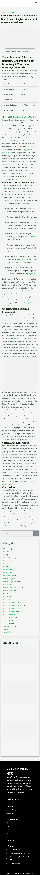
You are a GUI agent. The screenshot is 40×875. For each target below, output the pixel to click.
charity (27, 176)
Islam (5, 567)
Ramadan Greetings (10, 611)
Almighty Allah (7, 484)
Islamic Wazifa (8, 573)
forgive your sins (30, 274)
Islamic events (8, 570)
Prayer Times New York (11, 587)
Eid (4, 555)
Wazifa (5, 629)
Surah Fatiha (7, 623)
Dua (4, 552)
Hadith (5, 564)
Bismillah (6, 549)
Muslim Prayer (8, 579)
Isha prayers (33, 222)
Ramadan (6, 599)
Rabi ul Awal (7, 596)
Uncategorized (8, 626)
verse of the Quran (19, 339)
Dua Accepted (30, 237)
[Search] (36, 533)
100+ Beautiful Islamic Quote (19, 117)
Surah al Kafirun (8, 617)
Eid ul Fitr (6, 561)
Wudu (5, 632)
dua (30, 526)
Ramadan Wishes (9, 614)
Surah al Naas (8, 620)
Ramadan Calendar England (12, 605)
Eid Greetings (8, 558)
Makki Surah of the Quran (14, 132)
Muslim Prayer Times (10, 582)
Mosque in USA (8, 576)
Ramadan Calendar (9, 602)
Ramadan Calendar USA (11, 608)
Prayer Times (7, 585)
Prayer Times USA (9, 590)
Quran (11, 13)
